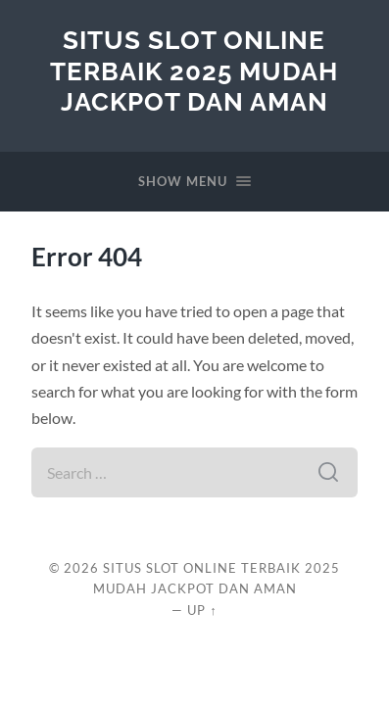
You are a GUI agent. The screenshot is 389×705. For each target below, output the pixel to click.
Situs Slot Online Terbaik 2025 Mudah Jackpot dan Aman (194, 70)
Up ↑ (202, 610)
